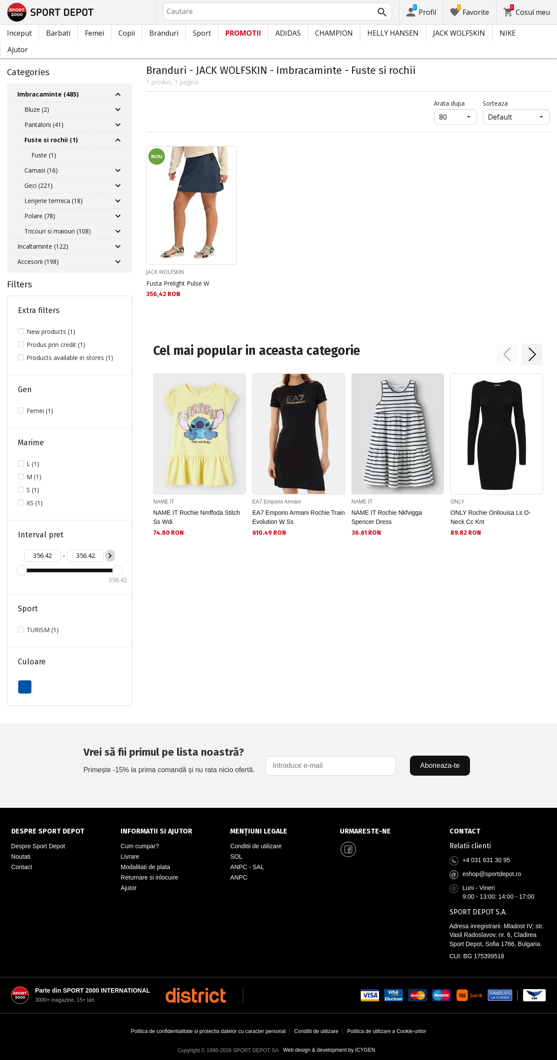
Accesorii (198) (38, 261)
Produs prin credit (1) (56, 344)
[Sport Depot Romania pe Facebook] (348, 849)
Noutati (20, 856)
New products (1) (51, 331)
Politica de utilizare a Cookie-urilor (386, 1031)
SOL (236, 856)
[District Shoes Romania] (195, 995)
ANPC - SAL (247, 866)
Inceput (19, 33)
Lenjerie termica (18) (53, 201)
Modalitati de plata (145, 866)
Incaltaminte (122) (42, 246)
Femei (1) (40, 411)
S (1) (33, 490)
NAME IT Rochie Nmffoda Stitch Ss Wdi (196, 517)
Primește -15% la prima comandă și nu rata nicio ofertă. (169, 758)
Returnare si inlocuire (149, 877)
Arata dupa (449, 103)
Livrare (130, 856)
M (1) (34, 477)
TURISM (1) (43, 630)
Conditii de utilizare (256, 846)
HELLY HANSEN (393, 33)
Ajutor (17, 49)
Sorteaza (495, 103)
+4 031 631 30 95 (486, 860)
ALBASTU (25, 687)
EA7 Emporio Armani (276, 502)
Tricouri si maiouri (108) (57, 231)
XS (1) (35, 503)
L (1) (33, 464)
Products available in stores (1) (70, 357)
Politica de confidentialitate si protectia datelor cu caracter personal (208, 1031)
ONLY (457, 502)
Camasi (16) (41, 170)
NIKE (508, 33)
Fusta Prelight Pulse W (177, 283)
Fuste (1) (43, 155)
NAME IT (163, 502)
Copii (126, 33)
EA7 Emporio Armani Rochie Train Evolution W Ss (298, 517)
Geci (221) (38, 185)
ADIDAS (288, 33)
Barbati (58, 33)
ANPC (238, 877)
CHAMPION (334, 33)
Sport (202, 33)
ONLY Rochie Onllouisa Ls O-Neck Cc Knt (490, 517)
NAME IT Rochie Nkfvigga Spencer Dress (387, 517)
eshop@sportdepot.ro (492, 873)
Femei (94, 33)
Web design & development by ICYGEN (329, 1050)
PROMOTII (243, 33)
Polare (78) (39, 216)
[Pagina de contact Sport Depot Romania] (498, 831)
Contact (21, 866)
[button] (507, 354)
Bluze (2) (36, 109)
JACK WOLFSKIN (459, 33)
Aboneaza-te (440, 765)
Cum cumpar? (140, 846)
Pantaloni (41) (44, 124)
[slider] (22, 570)
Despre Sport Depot (38, 846)
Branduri (163, 33)
